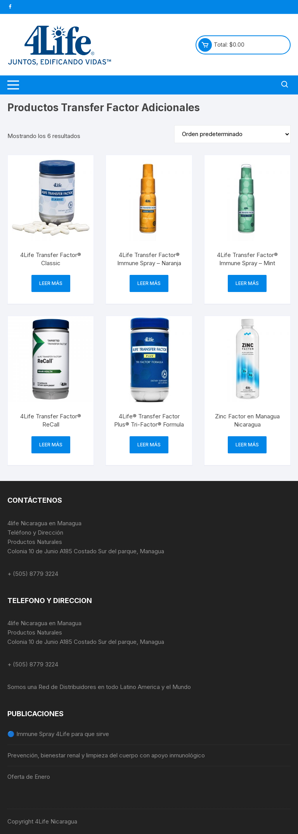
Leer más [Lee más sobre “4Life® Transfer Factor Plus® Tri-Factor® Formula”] (149, 445)
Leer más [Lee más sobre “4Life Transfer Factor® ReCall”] (50, 445)
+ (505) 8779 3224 (32, 573)
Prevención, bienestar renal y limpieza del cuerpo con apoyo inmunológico (106, 755)
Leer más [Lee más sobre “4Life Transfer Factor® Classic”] (50, 283)
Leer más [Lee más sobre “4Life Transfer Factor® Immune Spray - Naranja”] (149, 283)
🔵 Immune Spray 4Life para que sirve (58, 734)
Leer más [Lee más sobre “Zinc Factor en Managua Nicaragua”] (247, 445)
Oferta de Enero (28, 776)
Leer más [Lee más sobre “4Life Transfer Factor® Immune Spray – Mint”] (247, 283)
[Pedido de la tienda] (232, 134)
